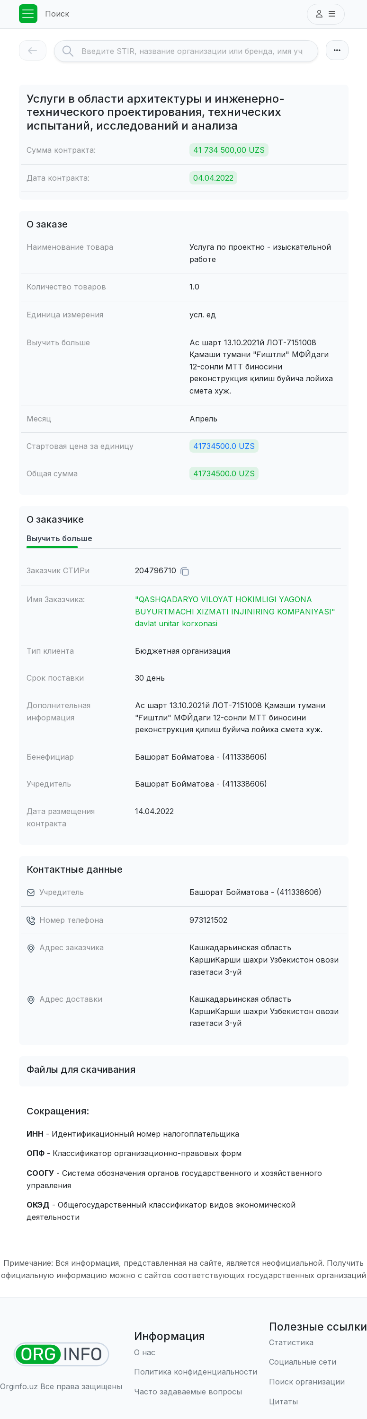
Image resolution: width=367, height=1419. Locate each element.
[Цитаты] (318, 1402)
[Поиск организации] (318, 1382)
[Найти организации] (61, 1354)
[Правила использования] (195, 1372)
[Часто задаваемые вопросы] (195, 1392)
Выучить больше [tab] (59, 538)
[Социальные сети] (318, 1362)
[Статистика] (318, 1343)
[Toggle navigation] (28, 13)
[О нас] (195, 1353)
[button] (325, 14)
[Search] (199, 51)
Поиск (57, 13)
